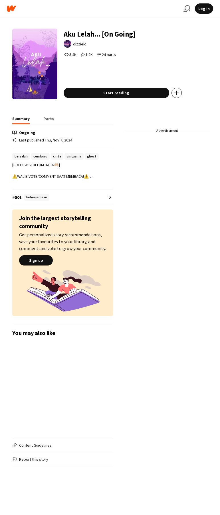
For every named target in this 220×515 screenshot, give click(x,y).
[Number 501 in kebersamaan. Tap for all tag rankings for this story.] (62, 209)
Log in (204, 8)
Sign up (36, 272)
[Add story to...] (185, 105)
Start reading (125, 104)
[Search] (186, 8)
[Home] (93, 8)
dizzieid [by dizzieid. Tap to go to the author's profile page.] (89, 45)
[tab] (21, 132)
